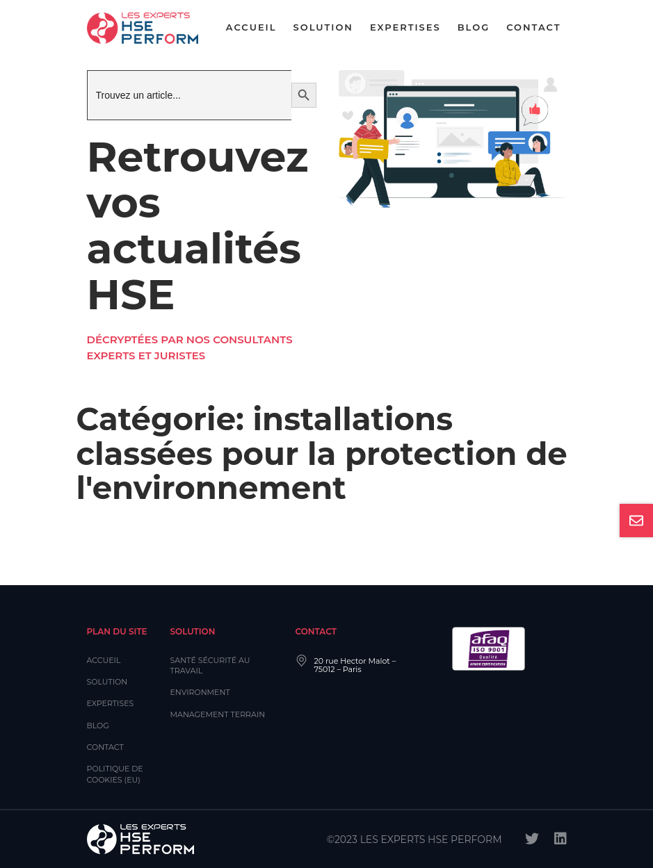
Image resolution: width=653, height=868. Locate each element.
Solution (323, 27)
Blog (474, 27)
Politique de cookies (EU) (115, 774)
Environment (200, 692)
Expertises (405, 27)
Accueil (251, 27)
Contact (533, 27)
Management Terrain (218, 714)
